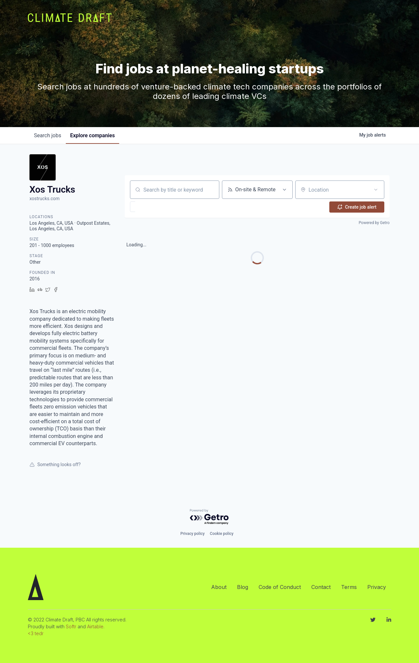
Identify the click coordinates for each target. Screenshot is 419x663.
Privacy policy (192, 533)
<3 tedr (36, 633)
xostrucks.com (44, 198)
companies (94, 135)
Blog (242, 587)
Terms (349, 587)
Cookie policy (221, 533)
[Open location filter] (376, 189)
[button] (151, 206)
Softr (71, 626)
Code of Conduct (280, 587)
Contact (321, 587)
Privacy (376, 587)
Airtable (95, 626)
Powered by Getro (374, 222)
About (219, 587)
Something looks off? (55, 464)
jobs (48, 135)
